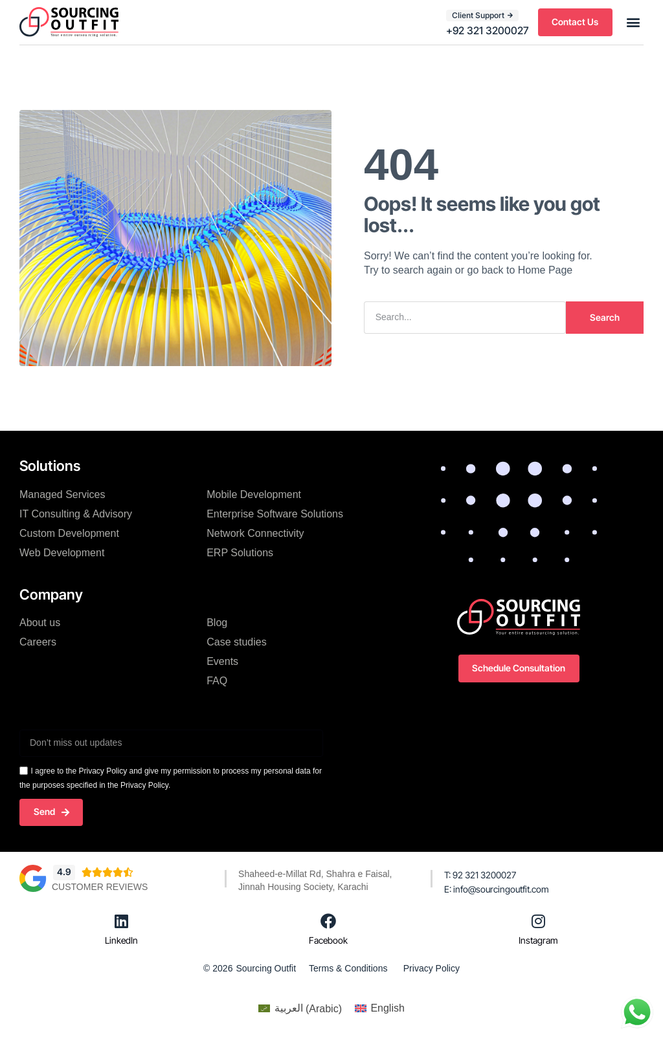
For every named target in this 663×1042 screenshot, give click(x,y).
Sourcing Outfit (266, 968)
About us (39, 622)
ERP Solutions (240, 552)
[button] (633, 22)
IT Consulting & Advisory (75, 513)
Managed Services (62, 493)
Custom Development (69, 532)
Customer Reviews (100, 887)
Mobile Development (254, 493)
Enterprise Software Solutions (275, 513)
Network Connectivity (255, 532)
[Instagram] (538, 921)
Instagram (538, 940)
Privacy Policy (431, 968)
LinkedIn (121, 940)
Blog (217, 622)
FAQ (217, 680)
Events (222, 661)
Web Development (61, 552)
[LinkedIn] (121, 921)
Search (605, 316)
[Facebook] (328, 921)
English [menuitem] (387, 1008)
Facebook (328, 940)
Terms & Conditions (348, 968)
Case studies (237, 641)
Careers (37, 641)
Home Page (545, 270)
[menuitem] (300, 1009)
